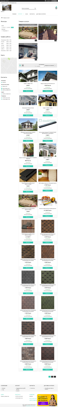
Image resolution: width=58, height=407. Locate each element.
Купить (28, 91)
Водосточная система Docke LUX (48, 83)
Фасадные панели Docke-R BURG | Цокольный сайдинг (28, 133)
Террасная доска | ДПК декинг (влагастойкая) (28, 209)
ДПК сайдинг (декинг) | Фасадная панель (47, 183)
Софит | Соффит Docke (47, 107)
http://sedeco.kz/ (6, 88)
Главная (14, 13)
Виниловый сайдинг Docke (28, 107)
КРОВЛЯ (47, 24)
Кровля (17, 390)
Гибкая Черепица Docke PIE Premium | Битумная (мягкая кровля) (48, 336)
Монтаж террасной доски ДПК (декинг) (47, 208)
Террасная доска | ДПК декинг (28, 24)
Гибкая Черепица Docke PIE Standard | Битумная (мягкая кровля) (48, 285)
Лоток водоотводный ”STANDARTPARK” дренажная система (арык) (47, 133)
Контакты (32, 13)
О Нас (3, 389)
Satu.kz (34, 404)
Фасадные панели (28, 43)
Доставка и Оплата (41, 13)
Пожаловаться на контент (30, 405)
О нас (26, 13)
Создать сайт (2, 0)
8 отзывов (48, 0)
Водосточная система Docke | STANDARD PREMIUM (28, 158)
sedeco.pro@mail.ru (6, 89)
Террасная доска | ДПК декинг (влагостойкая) (28, 184)
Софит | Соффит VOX (28, 83)
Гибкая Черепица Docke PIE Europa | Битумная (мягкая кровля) (47, 234)
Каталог (20, 13)
